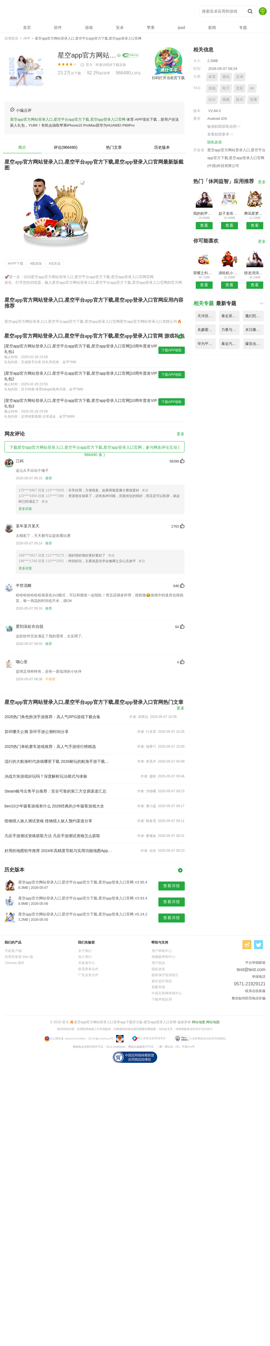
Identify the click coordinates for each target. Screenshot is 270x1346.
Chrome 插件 (14, 963)
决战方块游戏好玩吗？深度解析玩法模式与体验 (45, 776)
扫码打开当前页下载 (168, 78)
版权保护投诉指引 (165, 975)
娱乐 (239, 99)
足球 (239, 77)
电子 (226, 88)
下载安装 (119, 65)
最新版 (36, 263)
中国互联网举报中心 (167, 993)
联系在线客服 (255, 991)
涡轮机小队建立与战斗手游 (229, 273)
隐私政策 (214, 142)
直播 (253, 99)
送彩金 (55, 263)
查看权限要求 (220, 134)
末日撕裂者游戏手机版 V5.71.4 (254, 330)
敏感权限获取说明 (224, 126)
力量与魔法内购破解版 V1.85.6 (230, 330)
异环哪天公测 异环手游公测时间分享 (36, 731)
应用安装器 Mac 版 (19, 957)
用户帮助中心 (162, 951)
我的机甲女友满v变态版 (204, 213)
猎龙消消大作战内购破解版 (255, 273)
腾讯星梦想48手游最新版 (255, 213)
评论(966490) (65, 147)
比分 (212, 99)
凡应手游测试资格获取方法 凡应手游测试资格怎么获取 (52, 836)
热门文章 (114, 147)
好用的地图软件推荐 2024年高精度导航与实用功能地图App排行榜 (58, 850)
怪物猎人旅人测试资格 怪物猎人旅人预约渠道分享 (48, 821)
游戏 (212, 88)
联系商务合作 (88, 969)
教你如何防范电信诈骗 (249, 998)
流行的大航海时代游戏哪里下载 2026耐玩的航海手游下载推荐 (58, 761)
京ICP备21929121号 (100, 1038)
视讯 (226, 77)
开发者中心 (86, 963)
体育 (212, 77)
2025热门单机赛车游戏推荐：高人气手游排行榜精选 (50, 746)
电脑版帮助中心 (163, 957)
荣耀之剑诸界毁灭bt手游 (204, 273)
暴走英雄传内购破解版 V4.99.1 (230, 316)
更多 (180, 434)
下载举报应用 (162, 999)
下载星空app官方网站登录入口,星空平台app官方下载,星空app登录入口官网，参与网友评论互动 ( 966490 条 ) (94, 448)
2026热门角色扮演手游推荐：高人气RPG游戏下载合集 (52, 717)
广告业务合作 (88, 975)
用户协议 (158, 963)
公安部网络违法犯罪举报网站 (207, 1038)
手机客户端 (13, 951)
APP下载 (15, 263)
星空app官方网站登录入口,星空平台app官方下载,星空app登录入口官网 (87, 11)
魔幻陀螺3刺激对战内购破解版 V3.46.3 (254, 316)
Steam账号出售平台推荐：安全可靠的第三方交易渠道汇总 (55, 791)
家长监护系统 (162, 981)
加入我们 (85, 957)
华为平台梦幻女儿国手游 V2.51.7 (206, 344)
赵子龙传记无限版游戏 (229, 213)
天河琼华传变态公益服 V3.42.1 (206, 316)
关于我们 (85, 951)
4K (252, 88)
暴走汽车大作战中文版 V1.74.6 (230, 344)
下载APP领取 (171, 350)
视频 (226, 99)
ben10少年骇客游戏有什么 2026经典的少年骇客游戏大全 (54, 806)
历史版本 (162, 147)
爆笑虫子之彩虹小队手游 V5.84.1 (254, 344)
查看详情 (171, 885)
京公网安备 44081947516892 (68, 1038)
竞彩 (239, 88)
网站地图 (198, 1022)
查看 (204, 225)
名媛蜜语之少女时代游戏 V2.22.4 (206, 330)
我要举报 (158, 987)
